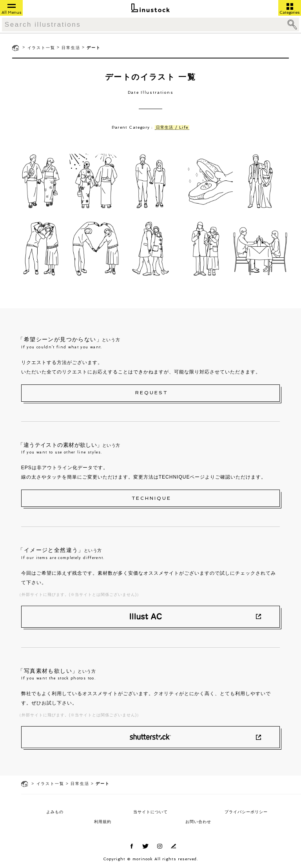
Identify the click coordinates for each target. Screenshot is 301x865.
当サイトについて (150, 812)
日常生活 (71, 48)
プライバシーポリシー (246, 812)
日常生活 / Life (172, 127)
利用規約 (102, 821)
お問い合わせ (198, 821)
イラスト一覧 (41, 48)
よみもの (54, 812)
